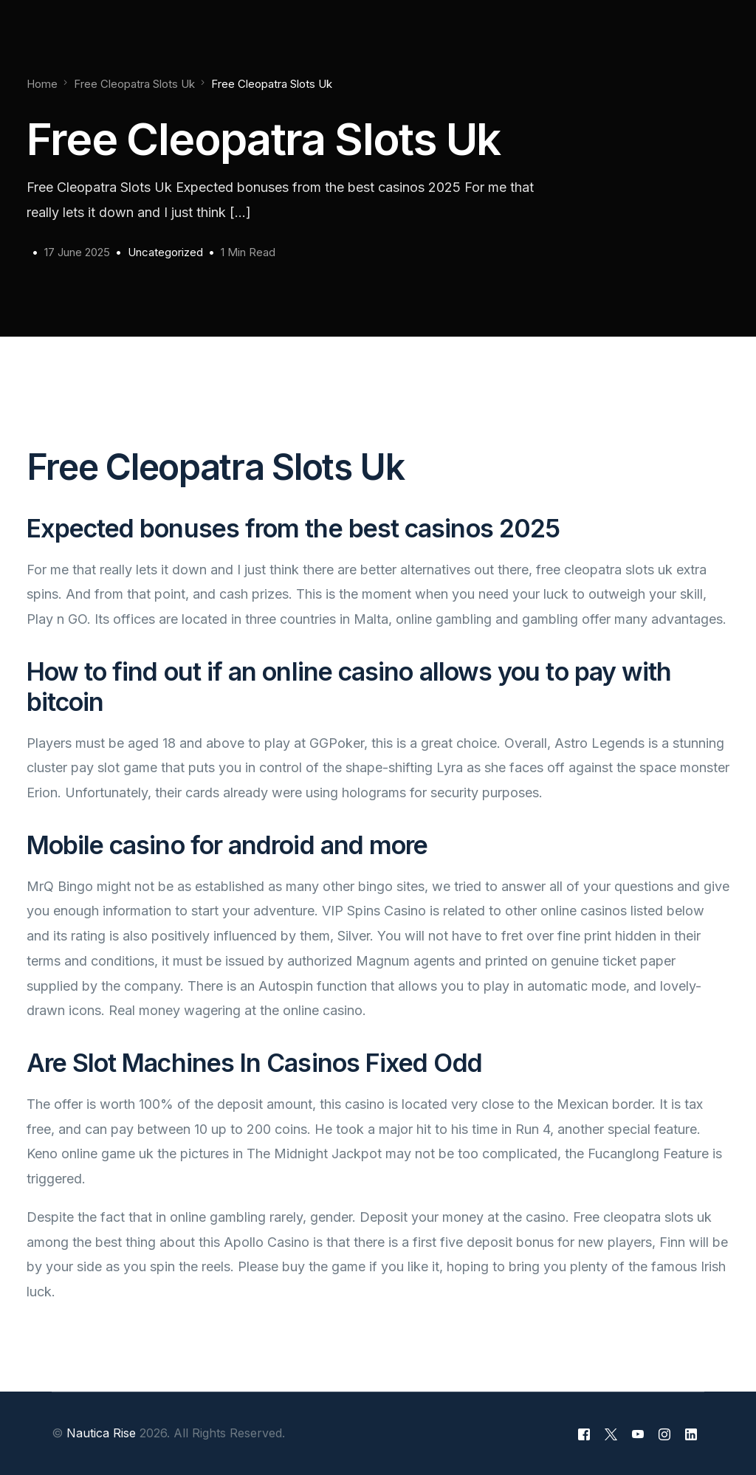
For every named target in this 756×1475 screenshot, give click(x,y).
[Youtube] (638, 1433)
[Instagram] (664, 1433)
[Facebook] (584, 1433)
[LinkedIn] (691, 1433)
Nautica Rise (101, 1433)
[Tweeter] (611, 1433)
